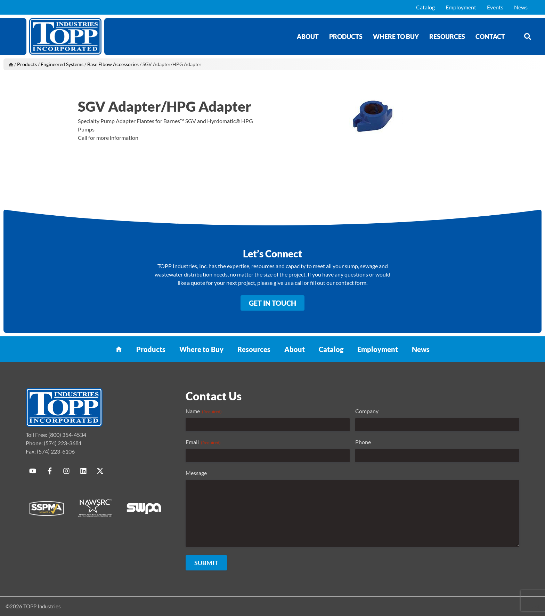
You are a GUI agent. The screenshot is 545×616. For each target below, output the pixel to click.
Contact (490, 36)
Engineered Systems (62, 64)
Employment (461, 7)
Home (11, 64)
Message (196, 473)
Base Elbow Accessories (113, 64)
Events (495, 7)
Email (203, 442)
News (521, 7)
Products (346, 36)
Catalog (425, 7)
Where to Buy (396, 36)
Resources (447, 36)
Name (204, 411)
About (308, 36)
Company (367, 411)
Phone (363, 442)
